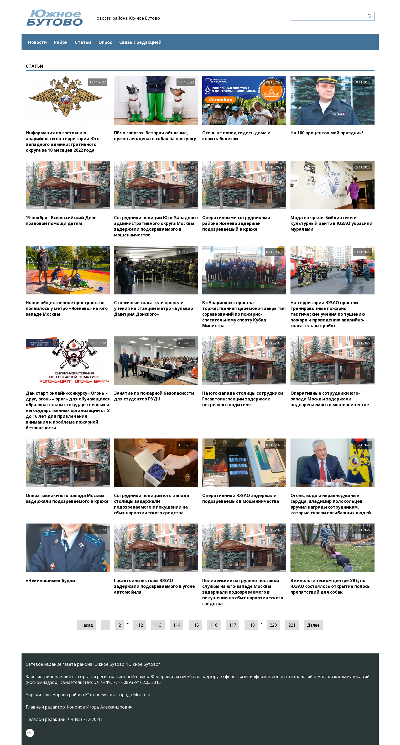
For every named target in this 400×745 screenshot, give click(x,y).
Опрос (105, 42)
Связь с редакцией (140, 42)
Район (60, 42)
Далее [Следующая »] (313, 625)
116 (213, 625)
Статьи (83, 42)
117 (232, 625)
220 (273, 625)
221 (291, 625)
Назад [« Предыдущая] (86, 625)
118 (251, 625)
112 (139, 625)
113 (158, 625)
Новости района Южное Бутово (126, 18)
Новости (37, 42)
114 (176, 625)
